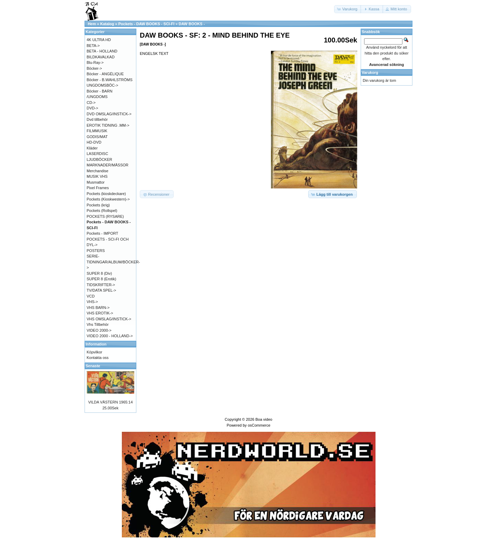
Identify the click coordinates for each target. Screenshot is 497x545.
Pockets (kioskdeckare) (106, 194)
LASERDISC (97, 154)
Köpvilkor (94, 352)
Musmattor (96, 182)
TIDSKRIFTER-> (101, 285)
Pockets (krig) (98, 205)
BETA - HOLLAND (102, 51)
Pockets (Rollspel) (102, 210)
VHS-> (92, 302)
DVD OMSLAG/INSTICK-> (109, 114)
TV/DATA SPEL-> (101, 290)
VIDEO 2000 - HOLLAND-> (110, 336)
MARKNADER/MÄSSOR (107, 165)
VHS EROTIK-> (100, 313)
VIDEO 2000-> (99, 330)
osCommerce (259, 425)
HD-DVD (94, 142)
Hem (92, 24)
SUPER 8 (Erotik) (101, 279)
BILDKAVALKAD (101, 57)
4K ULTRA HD (99, 40)
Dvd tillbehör (97, 119)
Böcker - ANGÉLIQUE (105, 74)
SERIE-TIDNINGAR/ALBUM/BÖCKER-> (113, 262)
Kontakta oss (98, 358)
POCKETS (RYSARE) (105, 216)
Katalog (107, 24)
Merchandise (97, 171)
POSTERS (96, 251)
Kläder (92, 148)
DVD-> (92, 108)
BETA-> (93, 45)
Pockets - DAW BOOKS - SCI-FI (146, 24)
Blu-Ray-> (95, 62)
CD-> (91, 102)
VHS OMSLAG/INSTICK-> (109, 319)
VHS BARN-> (98, 307)
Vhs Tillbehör (98, 324)
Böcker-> (94, 68)
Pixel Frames (98, 188)
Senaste (93, 366)
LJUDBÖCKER (99, 159)
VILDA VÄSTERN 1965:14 (110, 402)
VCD (91, 296)
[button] (348, 9)
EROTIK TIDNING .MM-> (108, 125)
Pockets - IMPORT (102, 233)
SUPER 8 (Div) (99, 273)
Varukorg (370, 72)
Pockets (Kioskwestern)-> (108, 199)
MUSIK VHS (97, 176)
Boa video (263, 419)
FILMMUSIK (97, 131)
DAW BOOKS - (192, 24)
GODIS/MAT (97, 137)
